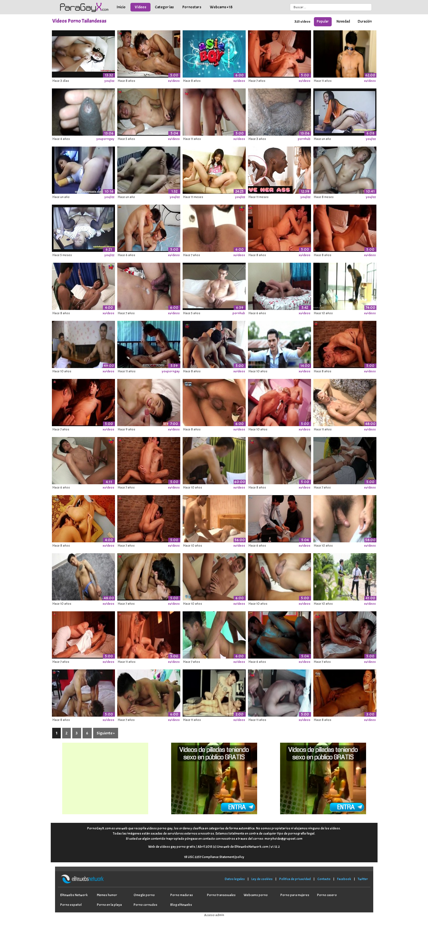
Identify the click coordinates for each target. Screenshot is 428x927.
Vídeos (140, 7)
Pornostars (191, 7)
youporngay (105, 139)
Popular (323, 21)
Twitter (363, 879)
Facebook (344, 879)
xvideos (174, 80)
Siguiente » (106, 733)
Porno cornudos (145, 904)
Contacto (324, 879)
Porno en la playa (109, 904)
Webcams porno (256, 895)
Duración (365, 21)
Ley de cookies (262, 879)
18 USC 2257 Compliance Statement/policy (214, 857)
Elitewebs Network (74, 895)
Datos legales (235, 879)
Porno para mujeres (294, 895)
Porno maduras (181, 895)
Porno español (71, 904)
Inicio (121, 7)
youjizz (109, 80)
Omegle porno (144, 895)
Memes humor (107, 895)
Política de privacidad (295, 879)
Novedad (343, 21)
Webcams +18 (221, 7)
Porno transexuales (221, 895)
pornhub (304, 139)
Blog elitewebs (181, 904)
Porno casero (327, 895)
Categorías (164, 7)
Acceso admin (214, 915)
